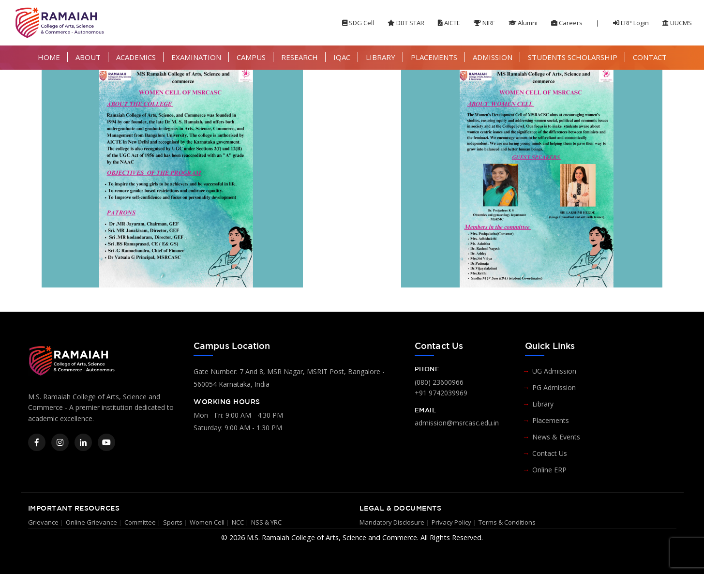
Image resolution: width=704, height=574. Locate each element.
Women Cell (207, 522)
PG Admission (554, 387)
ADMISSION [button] (492, 57)
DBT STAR (406, 22)
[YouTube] (106, 442)
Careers (567, 22)
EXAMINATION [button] (196, 57)
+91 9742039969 (441, 392)
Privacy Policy (451, 522)
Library (543, 403)
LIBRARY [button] (380, 57)
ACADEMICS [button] (136, 57)
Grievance (43, 522)
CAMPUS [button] (251, 57)
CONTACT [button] (650, 57)
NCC (238, 522)
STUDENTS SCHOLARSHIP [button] (572, 57)
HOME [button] (49, 57)
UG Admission (554, 371)
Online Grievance (91, 522)
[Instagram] (60, 442)
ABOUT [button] (88, 57)
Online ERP (549, 469)
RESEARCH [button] (299, 57)
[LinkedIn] (83, 442)
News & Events (556, 436)
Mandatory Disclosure (391, 522)
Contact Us (549, 453)
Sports (172, 522)
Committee (140, 522)
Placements (550, 420)
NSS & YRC (266, 522)
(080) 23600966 (439, 382)
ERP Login (631, 22)
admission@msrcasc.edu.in (457, 422)
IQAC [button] (341, 57)
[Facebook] (36, 442)
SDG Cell (358, 22)
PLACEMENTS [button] (434, 57)
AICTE (449, 22)
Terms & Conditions (507, 522)
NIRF (484, 22)
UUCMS (677, 22)
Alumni (523, 22)
